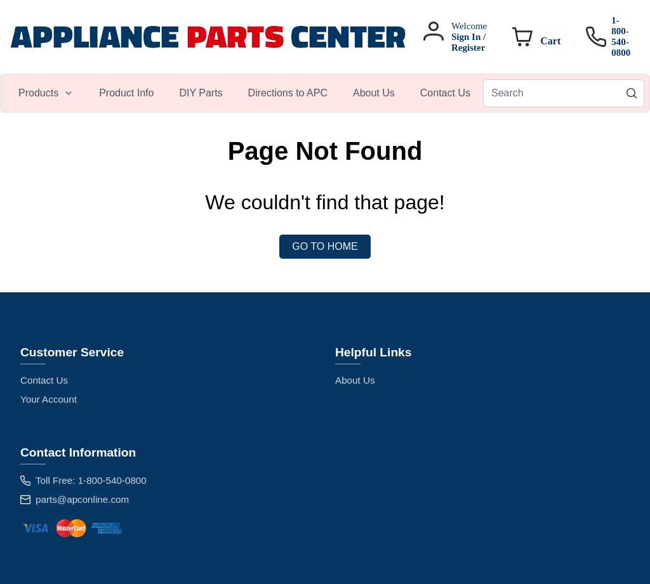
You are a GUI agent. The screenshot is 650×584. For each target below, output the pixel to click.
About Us (355, 380)
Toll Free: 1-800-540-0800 (91, 480)
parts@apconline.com (82, 499)
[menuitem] (46, 93)
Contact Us (44, 380)
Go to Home (324, 246)
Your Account (48, 399)
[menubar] (244, 93)
